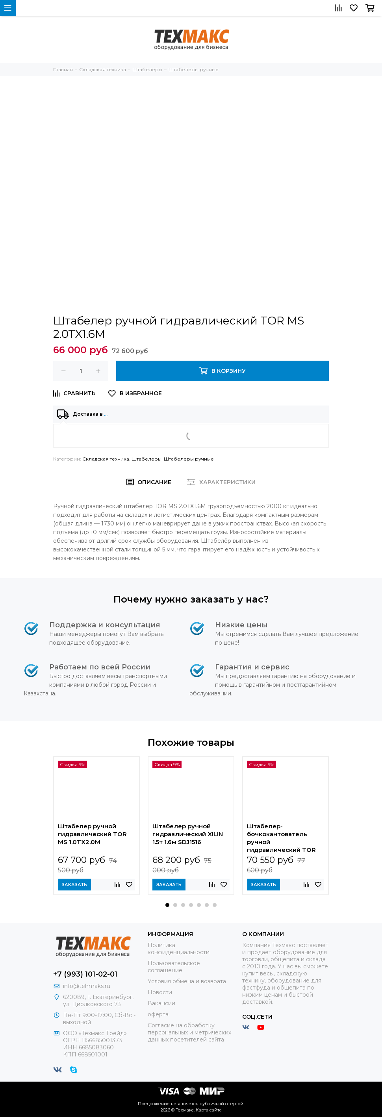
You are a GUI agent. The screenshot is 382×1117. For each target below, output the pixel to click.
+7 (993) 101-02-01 (85, 974)
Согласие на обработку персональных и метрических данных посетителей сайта (189, 1032)
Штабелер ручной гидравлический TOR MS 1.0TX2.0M (92, 834)
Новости (160, 992)
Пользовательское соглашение (174, 967)
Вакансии (161, 1003)
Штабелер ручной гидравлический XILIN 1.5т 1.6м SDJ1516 (187, 834)
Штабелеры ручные (189, 459)
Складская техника (105, 459)
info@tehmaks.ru (86, 986)
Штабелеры (146, 459)
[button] (167, 905)
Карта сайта (209, 1110)
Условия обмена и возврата (187, 981)
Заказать (74, 884)
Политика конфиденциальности (179, 949)
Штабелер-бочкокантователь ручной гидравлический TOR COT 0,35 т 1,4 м (281, 838)
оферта (158, 1014)
